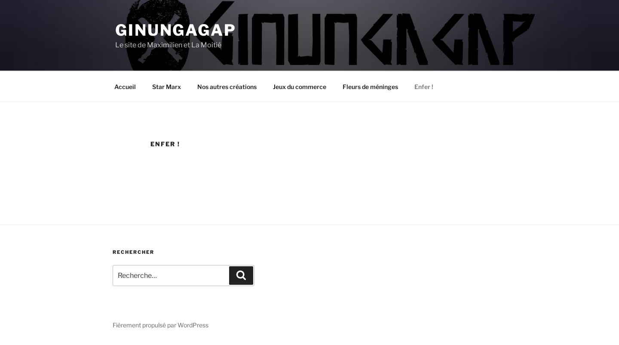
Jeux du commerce (299, 86)
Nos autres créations (227, 86)
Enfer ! (423, 86)
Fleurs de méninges (370, 86)
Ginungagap (175, 30)
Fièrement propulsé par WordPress (160, 325)
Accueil (125, 86)
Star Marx (166, 86)
